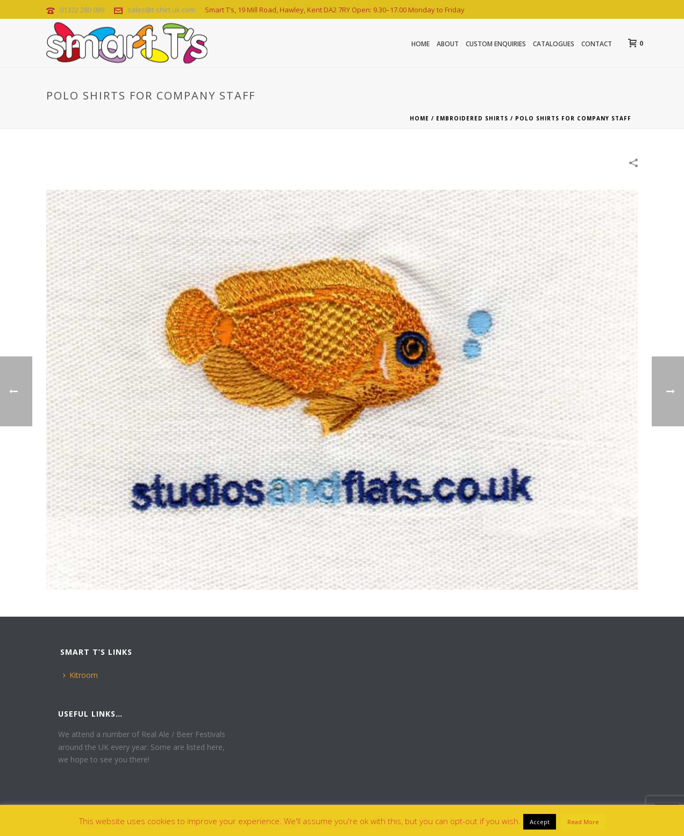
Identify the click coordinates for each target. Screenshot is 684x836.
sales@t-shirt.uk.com (161, 10)
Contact (596, 43)
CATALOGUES (553, 43)
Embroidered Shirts (472, 118)
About (448, 43)
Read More (583, 822)
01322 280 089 (82, 10)
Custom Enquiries (496, 43)
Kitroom (80, 675)
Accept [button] (540, 822)
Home (420, 43)
